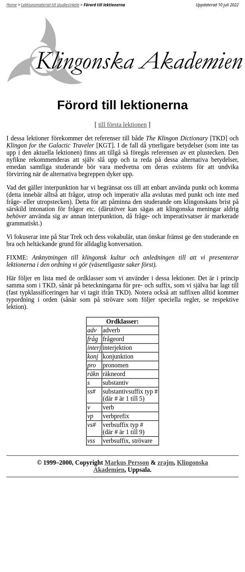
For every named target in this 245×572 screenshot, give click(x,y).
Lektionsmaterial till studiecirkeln (50, 5)
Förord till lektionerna (104, 5)
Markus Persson (127, 462)
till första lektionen (122, 124)
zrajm (166, 462)
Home (11, 5)
